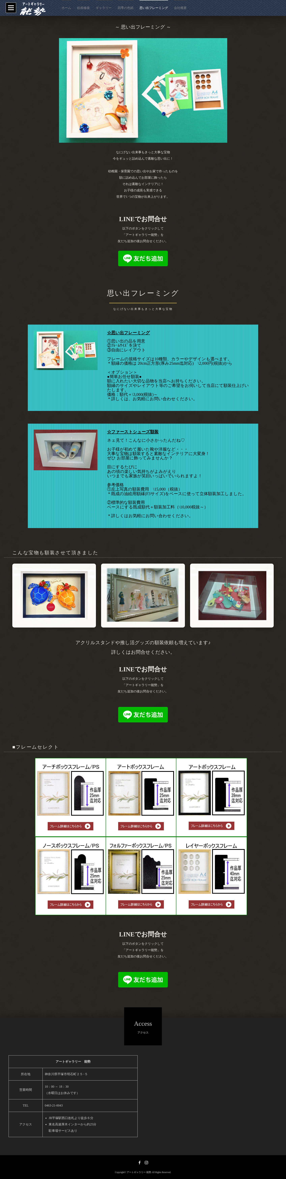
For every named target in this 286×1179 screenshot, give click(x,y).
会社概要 (180, 8)
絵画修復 (83, 8)
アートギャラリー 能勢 (139, 1172)
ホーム (66, 8)
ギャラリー (104, 8)
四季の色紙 (125, 8)
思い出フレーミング (153, 8)
